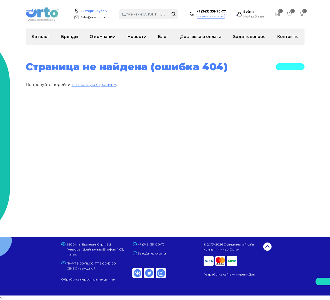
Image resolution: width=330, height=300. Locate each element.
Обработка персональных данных (88, 279)
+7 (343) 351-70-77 (211, 11)
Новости (136, 36)
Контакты (288, 36)
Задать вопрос (249, 36)
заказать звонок (211, 16)
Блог (163, 36)
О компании (102, 36)
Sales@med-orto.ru (91, 17)
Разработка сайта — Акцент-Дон (229, 274)
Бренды (69, 36)
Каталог (40, 36)
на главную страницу (94, 84)
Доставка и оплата (201, 36)
